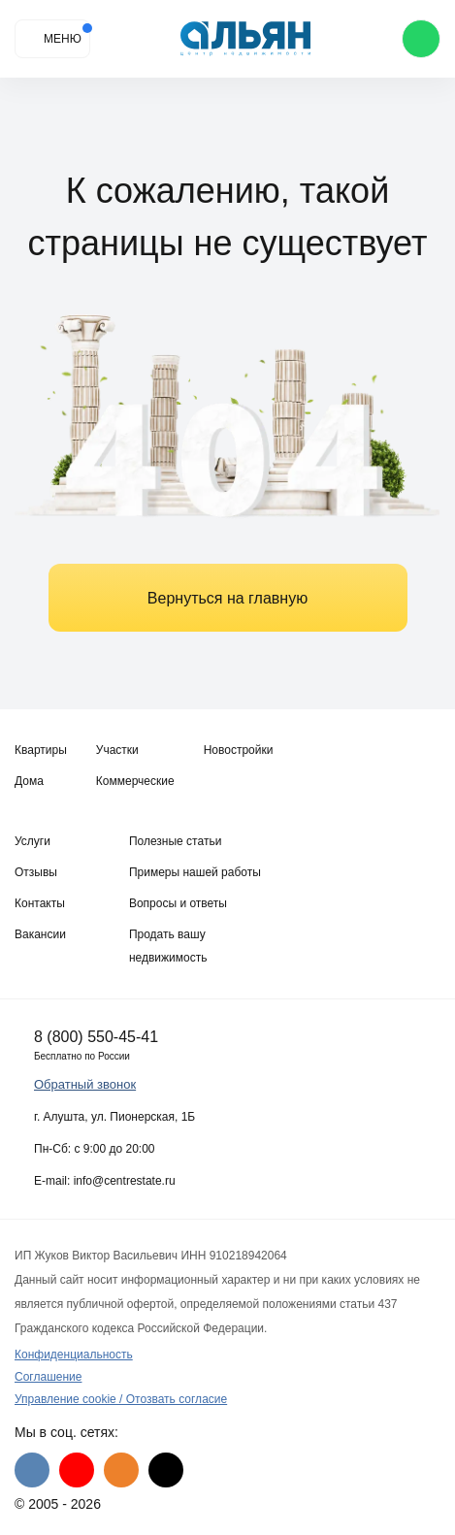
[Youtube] (76, 1470)
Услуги (32, 841)
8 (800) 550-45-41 (96, 1037)
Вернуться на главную (227, 598)
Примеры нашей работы (195, 872)
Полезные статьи (175, 841)
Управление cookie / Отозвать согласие (121, 1399)
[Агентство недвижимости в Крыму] (245, 39)
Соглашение (48, 1377)
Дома (29, 781)
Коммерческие (135, 781)
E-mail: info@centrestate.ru (105, 1181)
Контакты (40, 903)
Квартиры (41, 750)
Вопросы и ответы (178, 903)
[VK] (32, 1470)
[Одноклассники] (121, 1470)
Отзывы (36, 872)
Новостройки (239, 750)
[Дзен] (165, 1470)
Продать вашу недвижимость (168, 946)
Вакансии (40, 934)
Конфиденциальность (74, 1354)
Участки (117, 750)
